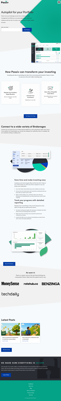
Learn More (6, 375)
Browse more (6, 349)
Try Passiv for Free (30, 116)
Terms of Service (31, 390)
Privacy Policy (30, 392)
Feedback (30, 384)
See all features (9, 263)
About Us (31, 386)
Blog (31, 388)
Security (31, 395)
